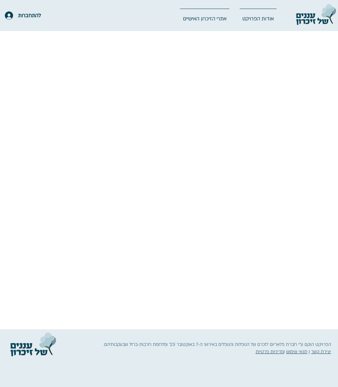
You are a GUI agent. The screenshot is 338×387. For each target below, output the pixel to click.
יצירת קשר (321, 352)
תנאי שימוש (296, 352)
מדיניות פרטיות (270, 352)
